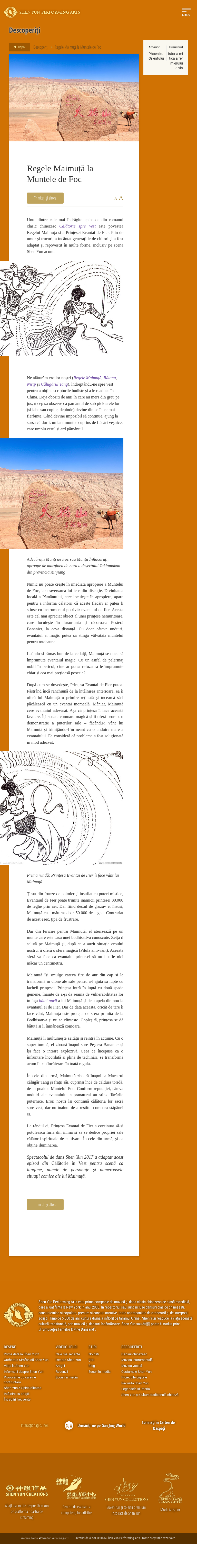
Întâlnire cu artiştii (16, 1411)
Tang (64, 386)
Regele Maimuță (89, 379)
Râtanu (112, 379)
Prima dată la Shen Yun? (21, 1372)
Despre (10, 1364)
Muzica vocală (131, 1383)
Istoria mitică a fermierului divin (175, 60)
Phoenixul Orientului (156, 56)
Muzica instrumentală (137, 1377)
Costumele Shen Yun (136, 1389)
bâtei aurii (55, 1013)
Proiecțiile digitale (134, 1395)
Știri (92, 1364)
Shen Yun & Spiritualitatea (22, 1405)
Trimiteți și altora (45, 198)
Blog (91, 1383)
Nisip (31, 386)
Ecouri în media (67, 1395)
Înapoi (18, 47)
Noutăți (93, 1372)
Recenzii (62, 1389)
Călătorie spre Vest (77, 226)
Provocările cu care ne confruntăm (20, 1397)
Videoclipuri (66, 1364)
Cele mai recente (68, 1372)
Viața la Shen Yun (16, 1383)
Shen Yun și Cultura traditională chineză (150, 1412)
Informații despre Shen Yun (23, 1389)
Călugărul (50, 386)
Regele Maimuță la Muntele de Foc (78, 47)
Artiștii (60, 1383)
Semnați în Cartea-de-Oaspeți (159, 1443)
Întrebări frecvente (17, 1417)
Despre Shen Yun (68, 1377)
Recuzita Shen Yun (135, 1401)
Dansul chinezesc (134, 1372)
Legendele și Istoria (135, 1406)
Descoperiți (40, 47)
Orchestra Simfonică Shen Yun (26, 1377)
